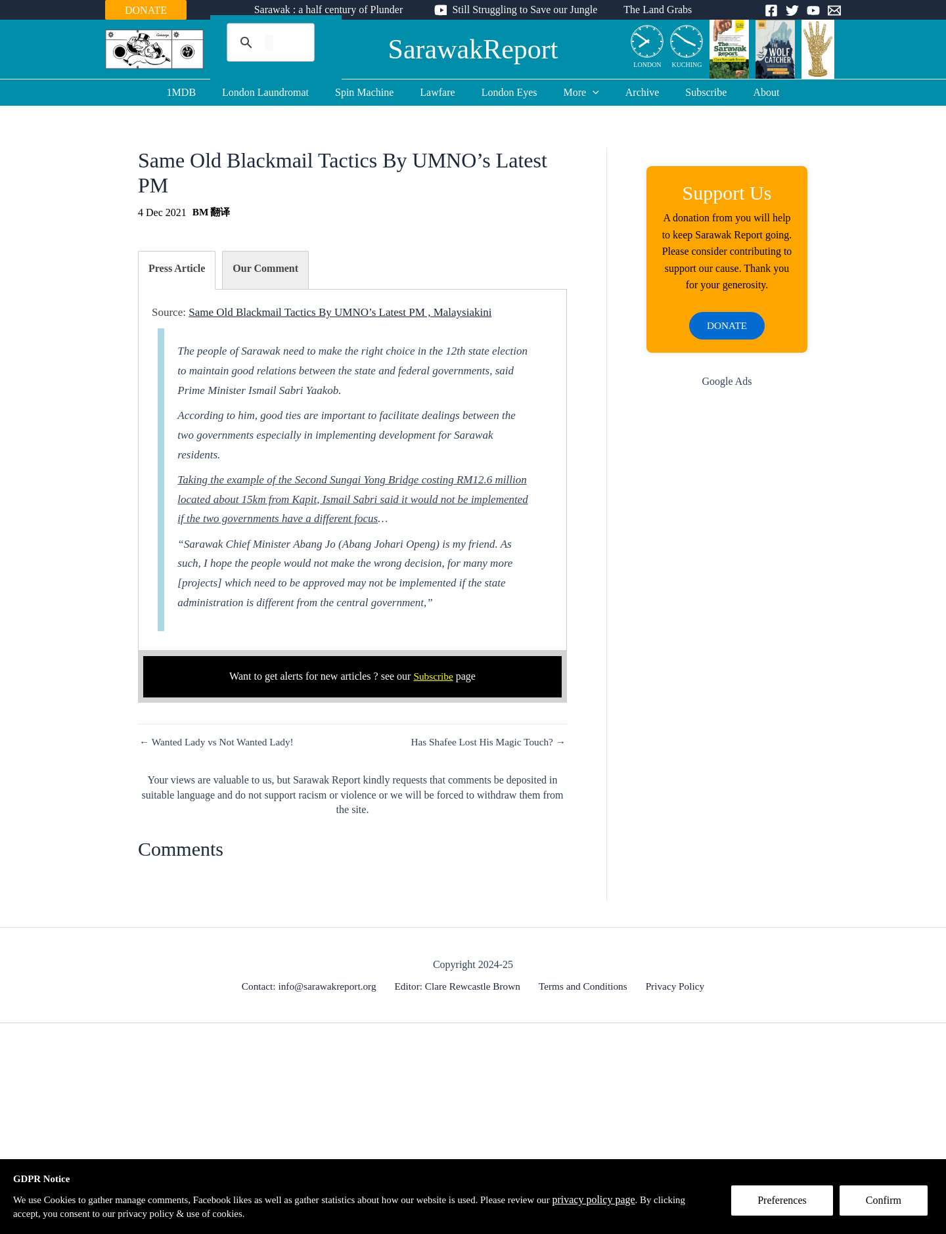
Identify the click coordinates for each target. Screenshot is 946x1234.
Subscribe (690, 92)
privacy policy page (634, 1198)
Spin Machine (375, 92)
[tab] (176, 270)
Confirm (889, 1205)
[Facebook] (771, 10)
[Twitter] (792, 10)
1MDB (202, 92)
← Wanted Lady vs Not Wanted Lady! (220, 742)
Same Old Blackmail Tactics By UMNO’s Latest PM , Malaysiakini (340, 312)
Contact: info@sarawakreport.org (314, 986)
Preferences (787, 1205)
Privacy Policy (671, 986)
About (745, 92)
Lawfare (442, 92)
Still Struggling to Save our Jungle (524, 9)
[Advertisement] (726, 610)
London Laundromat (281, 92)
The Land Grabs (652, 9)
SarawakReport (473, 49)
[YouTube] (813, 10)
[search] (269, 43)
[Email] (834, 10)
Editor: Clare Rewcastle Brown (461, 986)
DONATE (146, 10)
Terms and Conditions (583, 986)
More (576, 92)
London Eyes (509, 92)
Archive (632, 92)
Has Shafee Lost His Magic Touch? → (484, 742)
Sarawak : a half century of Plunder (334, 9)
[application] (587, 92)
